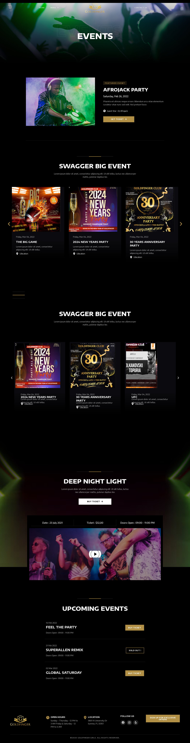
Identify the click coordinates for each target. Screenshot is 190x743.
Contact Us (141, 8)
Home (42, 8)
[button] (9, 224)
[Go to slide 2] (11, 416)
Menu (55, 8)
